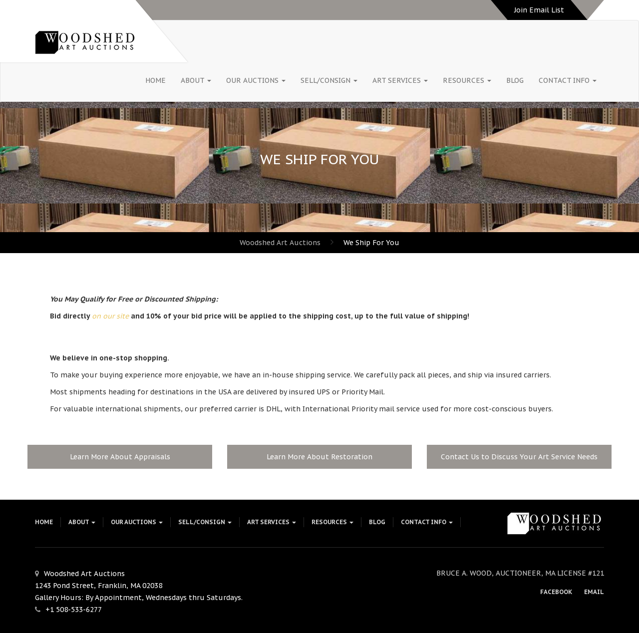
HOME (155, 80)
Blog (515, 80)
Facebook (556, 592)
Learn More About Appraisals (120, 456)
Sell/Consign (329, 80)
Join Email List (539, 9)
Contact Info (568, 80)
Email (594, 592)
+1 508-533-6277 (73, 609)
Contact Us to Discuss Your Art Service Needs (519, 456)
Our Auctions (256, 80)
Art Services (400, 80)
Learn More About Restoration (319, 456)
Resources (467, 80)
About (196, 80)
